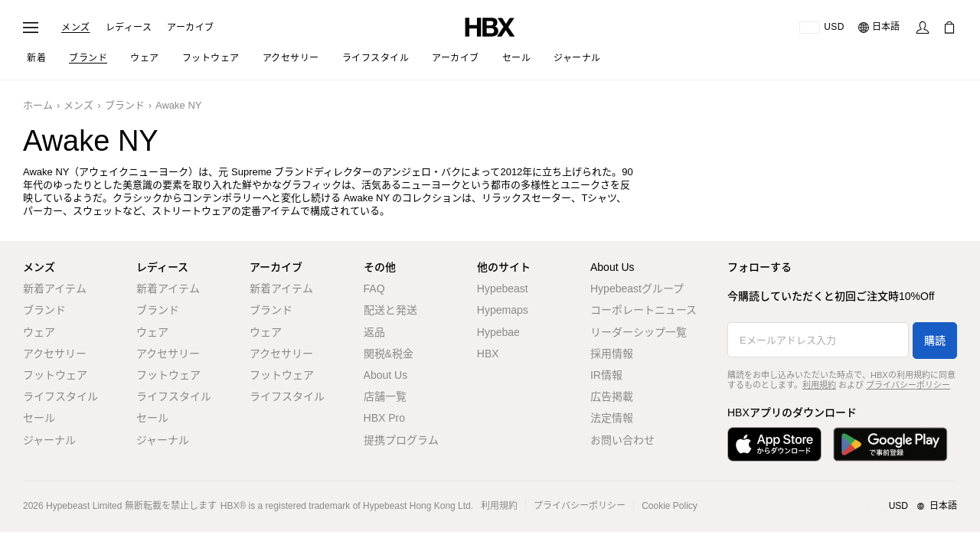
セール (39, 418)
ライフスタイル (60, 396)
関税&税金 (388, 353)
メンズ (75, 27)
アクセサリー (55, 353)
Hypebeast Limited (84, 505)
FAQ (374, 288)
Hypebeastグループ (637, 288)
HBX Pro (384, 418)
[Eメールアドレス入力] (818, 339)
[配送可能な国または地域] (821, 27)
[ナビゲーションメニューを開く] (30, 27)
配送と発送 (390, 310)
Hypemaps (502, 310)
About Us (386, 375)
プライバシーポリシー (908, 385)
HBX (488, 353)
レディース (129, 27)
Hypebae (498, 332)
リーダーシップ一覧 (638, 332)
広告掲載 (611, 396)
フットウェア (55, 375)
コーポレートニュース (643, 310)
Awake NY (178, 105)
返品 (374, 332)
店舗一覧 (385, 396)
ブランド (125, 105)
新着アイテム (55, 288)
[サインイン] (922, 27)
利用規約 (819, 385)
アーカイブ (190, 27)
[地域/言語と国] (912, 506)
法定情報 (611, 418)
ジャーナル (49, 440)
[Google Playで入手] (890, 444)
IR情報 (606, 375)
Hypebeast (502, 288)
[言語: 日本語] (879, 27)
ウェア (39, 332)
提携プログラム (401, 440)
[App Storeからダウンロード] (774, 444)
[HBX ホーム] (490, 26)
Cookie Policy (669, 505)
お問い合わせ (622, 440)
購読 (935, 340)
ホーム (38, 105)
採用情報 (611, 353)
